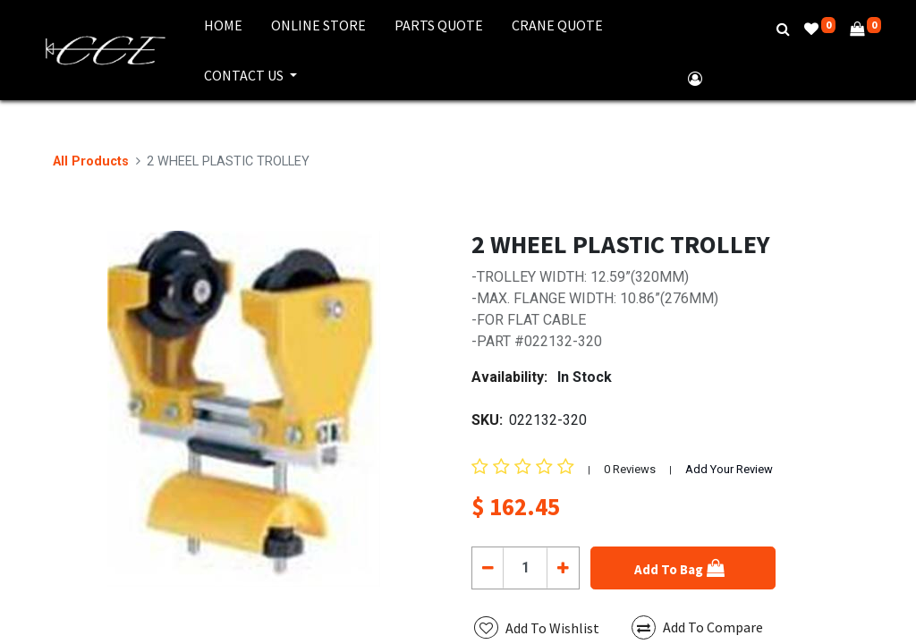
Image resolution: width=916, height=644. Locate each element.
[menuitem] (223, 25)
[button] (683, 568)
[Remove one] (488, 568)
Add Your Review (729, 469)
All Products (91, 161)
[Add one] (562, 568)
